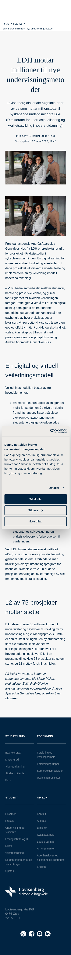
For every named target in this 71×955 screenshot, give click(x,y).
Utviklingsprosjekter (48, 777)
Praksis (9, 820)
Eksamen (10, 813)
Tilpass (36, 510)
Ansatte (41, 820)
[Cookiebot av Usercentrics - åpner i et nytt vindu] (50, 431)
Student (11, 797)
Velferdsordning (14, 852)
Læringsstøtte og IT (16, 839)
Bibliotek (42, 827)
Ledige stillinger (46, 841)
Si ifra (8, 845)
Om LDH (42, 797)
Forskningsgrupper (48, 763)
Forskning (45, 736)
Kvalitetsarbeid (46, 834)
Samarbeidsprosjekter (50, 770)
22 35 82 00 (13, 918)
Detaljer (54, 487)
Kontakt (41, 813)
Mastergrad (12, 759)
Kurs (8, 780)
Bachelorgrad (13, 752)
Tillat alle (36, 499)
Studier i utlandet (15, 773)
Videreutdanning (15, 766)
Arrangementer (46, 848)
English (41, 866)
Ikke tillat (35, 521)
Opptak (9, 870)
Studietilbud (15, 736)
